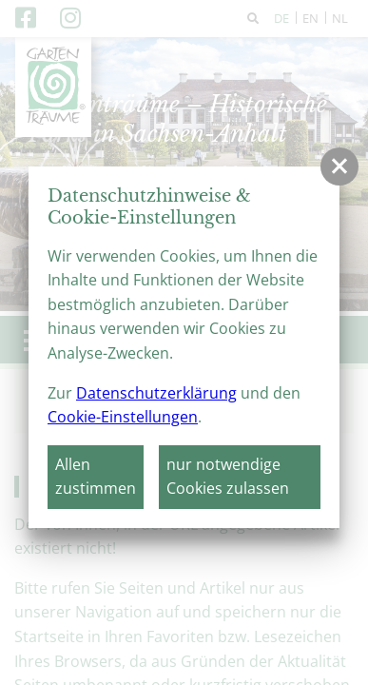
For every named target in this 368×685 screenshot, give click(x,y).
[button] (339, 166)
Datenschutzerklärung (156, 392)
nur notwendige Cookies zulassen (227, 476)
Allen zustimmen (95, 476)
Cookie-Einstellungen (123, 416)
